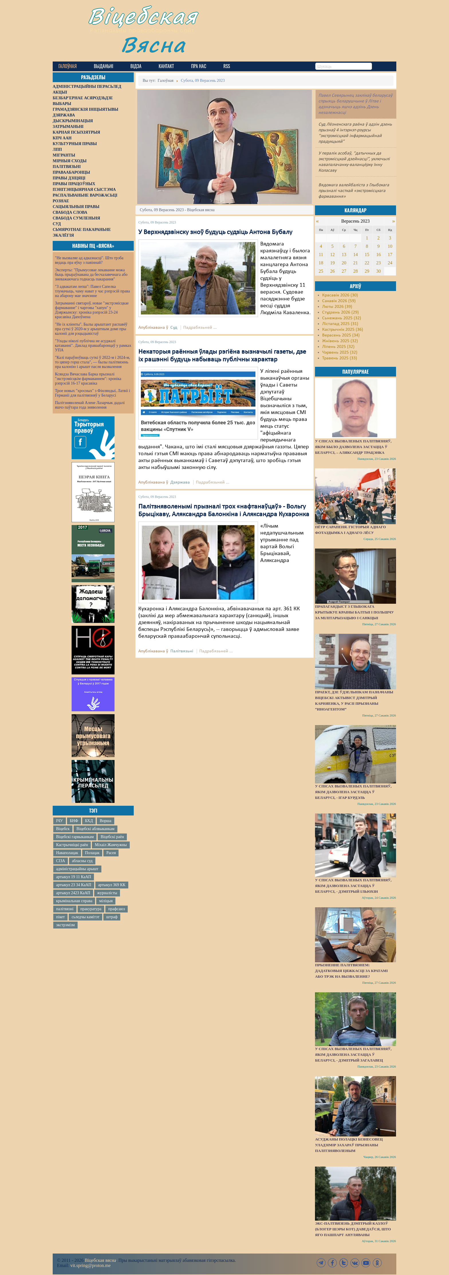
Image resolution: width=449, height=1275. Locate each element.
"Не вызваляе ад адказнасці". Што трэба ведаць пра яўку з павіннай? (89, 260)
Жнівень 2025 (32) (340, 341)
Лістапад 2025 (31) (340, 324)
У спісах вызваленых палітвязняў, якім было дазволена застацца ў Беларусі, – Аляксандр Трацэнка (353, 447)
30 (378, 271)
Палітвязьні (181, 651)
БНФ (74, 821)
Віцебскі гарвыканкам (75, 837)
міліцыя (106, 901)
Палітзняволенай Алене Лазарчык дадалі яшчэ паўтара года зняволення (90, 405)
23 (378, 262)
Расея (111, 853)
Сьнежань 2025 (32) (341, 318)
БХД (89, 821)
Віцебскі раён (112, 837)
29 (367, 271)
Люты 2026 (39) (337, 306)
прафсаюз (116, 909)
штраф (111, 917)
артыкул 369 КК (111, 885)
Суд (173, 327)
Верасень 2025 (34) (341, 335)
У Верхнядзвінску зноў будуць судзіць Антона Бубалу (215, 232)
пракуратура (90, 909)
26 (332, 271)
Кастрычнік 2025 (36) (342, 329)
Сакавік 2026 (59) (339, 301)
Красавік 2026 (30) (340, 295)
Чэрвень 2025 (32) (339, 352)
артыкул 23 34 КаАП (73, 885)
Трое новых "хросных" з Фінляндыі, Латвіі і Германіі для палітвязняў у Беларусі (92, 393)
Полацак (92, 853)
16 (378, 254)
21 (355, 262)
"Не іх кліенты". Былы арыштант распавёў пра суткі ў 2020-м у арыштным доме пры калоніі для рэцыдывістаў (91, 329)
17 (390, 254)
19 (332, 262)
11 (321, 254)
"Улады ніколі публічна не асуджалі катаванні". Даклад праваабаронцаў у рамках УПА (93, 345)
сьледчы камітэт (85, 917)
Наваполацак (67, 853)
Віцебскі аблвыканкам (95, 829)
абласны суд (82, 861)
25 (321, 271)
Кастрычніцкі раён (72, 845)
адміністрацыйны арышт (77, 869)
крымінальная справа (74, 901)
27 (344, 271)
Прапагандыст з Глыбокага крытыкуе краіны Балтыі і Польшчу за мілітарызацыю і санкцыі (354, 612)
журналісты (107, 893)
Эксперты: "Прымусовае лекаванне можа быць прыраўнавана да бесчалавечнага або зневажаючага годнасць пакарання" (91, 274)
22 (367, 262)
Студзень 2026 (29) (340, 312)
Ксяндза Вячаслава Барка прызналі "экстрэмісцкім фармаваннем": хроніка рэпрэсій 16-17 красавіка (88, 378)
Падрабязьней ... (200, 327)
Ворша (105, 821)
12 (332, 254)
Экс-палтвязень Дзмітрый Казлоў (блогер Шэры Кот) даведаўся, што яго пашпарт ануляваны (353, 1229)
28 (355, 271)
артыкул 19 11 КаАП (73, 877)
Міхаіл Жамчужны (111, 845)
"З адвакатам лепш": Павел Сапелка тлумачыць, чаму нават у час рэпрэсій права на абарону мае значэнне (92, 291)
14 (355, 254)
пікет (60, 917)
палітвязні (65, 909)
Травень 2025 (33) (339, 358)
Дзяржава (180, 482)
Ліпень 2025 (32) (338, 347)
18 (321, 262)
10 (390, 246)
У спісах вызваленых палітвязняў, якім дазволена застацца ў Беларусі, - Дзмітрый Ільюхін (353, 886)
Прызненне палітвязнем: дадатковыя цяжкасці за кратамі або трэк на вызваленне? (351, 971)
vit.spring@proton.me (90, 1265)
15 (367, 254)
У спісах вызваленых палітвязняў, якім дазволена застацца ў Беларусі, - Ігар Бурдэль (353, 792)
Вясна (153, 44)
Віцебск (63, 829)
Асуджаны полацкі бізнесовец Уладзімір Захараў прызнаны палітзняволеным (349, 1145)
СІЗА (60, 861)
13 (344, 254)
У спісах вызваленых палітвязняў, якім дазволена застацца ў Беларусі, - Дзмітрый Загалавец (353, 1054)
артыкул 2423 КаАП (73, 893)
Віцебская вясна (100, 1260)
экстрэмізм (65, 925)
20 (344, 262)
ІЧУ (59, 821)
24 (390, 262)
